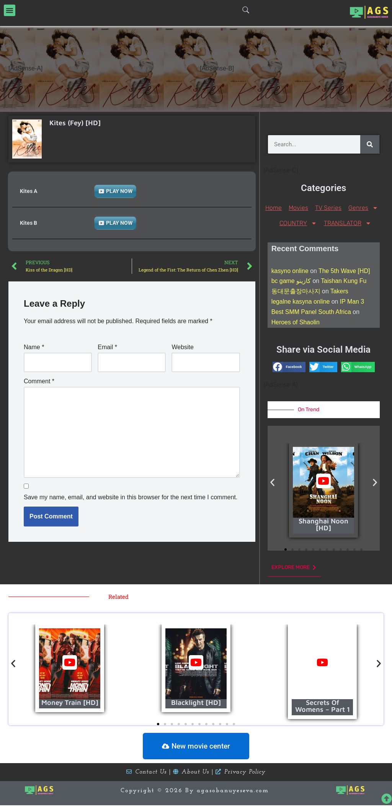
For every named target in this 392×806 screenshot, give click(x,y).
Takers (339, 292)
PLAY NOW (119, 191)
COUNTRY (298, 223)
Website (183, 347)
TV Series (328, 207)
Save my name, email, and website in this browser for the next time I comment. (130, 498)
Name (34, 347)
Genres (363, 207)
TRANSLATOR (347, 223)
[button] (9, 10)
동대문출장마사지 (295, 292)
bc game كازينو (291, 281)
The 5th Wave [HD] (345, 271)
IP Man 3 (352, 302)
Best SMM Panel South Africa (311, 312)
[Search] (369, 144)
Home (273, 207)
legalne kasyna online (300, 302)
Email (107, 347)
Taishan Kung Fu (344, 281)
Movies (298, 207)
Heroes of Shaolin (295, 323)
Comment (39, 381)
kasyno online (290, 271)
